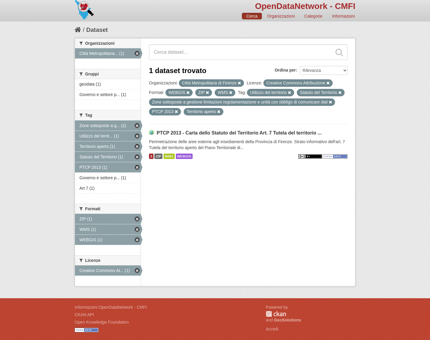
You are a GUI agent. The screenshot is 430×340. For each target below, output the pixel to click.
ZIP (158, 156)
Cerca (251, 16)
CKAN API (84, 314)
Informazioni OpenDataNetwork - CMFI (111, 307)
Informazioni (343, 16)
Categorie (313, 16)
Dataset (97, 30)
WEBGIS (184, 156)
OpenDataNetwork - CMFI (305, 6)
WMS (169, 156)
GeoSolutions (287, 320)
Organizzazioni (281, 16)
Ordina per (285, 70)
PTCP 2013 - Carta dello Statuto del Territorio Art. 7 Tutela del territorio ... (238, 132)
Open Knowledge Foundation (102, 322)
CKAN (276, 314)
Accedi (272, 329)
